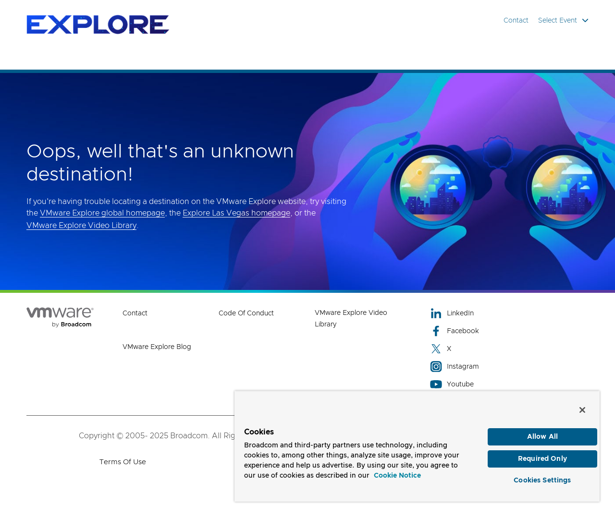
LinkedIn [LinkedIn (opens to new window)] (452, 313)
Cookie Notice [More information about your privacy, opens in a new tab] (397, 475)
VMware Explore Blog (157, 347)
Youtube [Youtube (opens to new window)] (452, 384)
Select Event (563, 20)
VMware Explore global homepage (102, 213)
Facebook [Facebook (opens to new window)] (454, 331)
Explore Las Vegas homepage (236, 213)
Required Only (542, 459)
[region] (417, 446)
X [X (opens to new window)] (440, 349)
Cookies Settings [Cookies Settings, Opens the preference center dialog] (542, 480)
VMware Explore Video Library (81, 225)
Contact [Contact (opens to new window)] (135, 313)
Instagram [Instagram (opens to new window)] (454, 367)
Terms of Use (122, 462)
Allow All (542, 436)
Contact (516, 20)
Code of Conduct (246, 313)
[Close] (582, 410)
